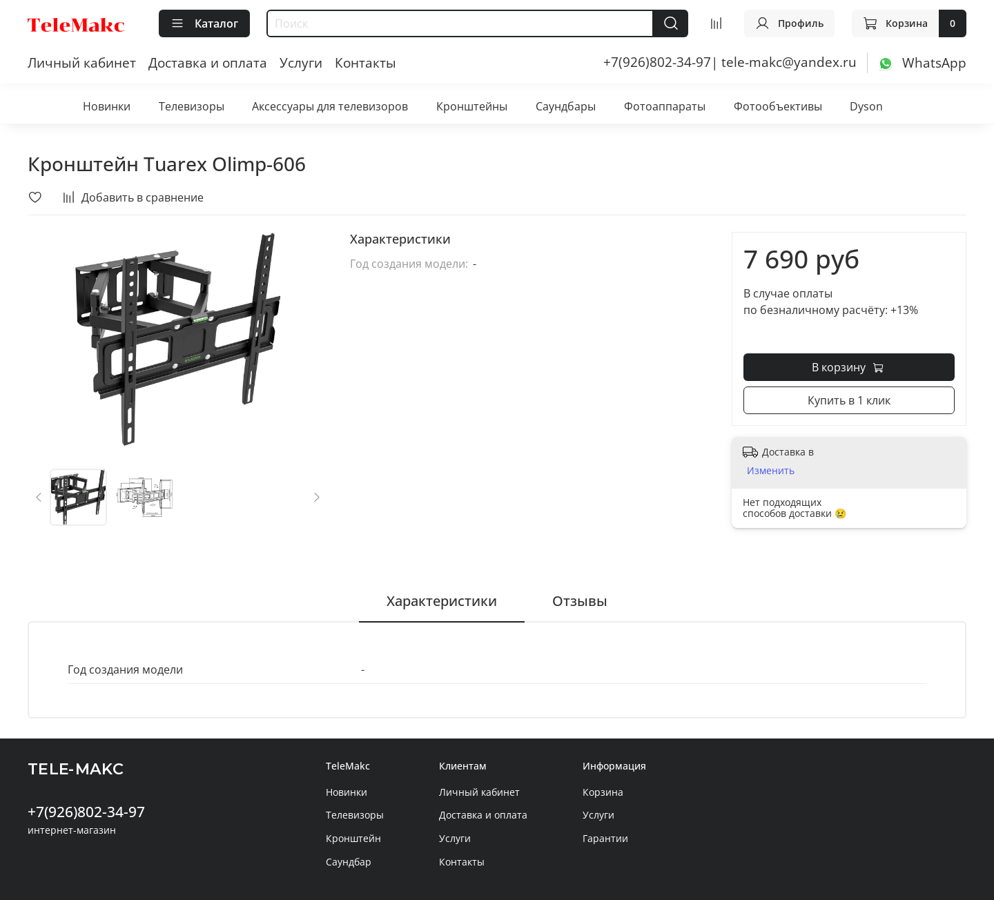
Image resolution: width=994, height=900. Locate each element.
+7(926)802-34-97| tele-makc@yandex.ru (730, 61)
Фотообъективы (778, 106)
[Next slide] (316, 497)
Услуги (301, 62)
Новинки (106, 106)
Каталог (204, 23)
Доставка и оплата (207, 62)
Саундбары (566, 106)
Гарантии (605, 838)
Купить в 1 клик (849, 400)
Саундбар (348, 861)
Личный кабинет (82, 62)
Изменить (771, 470)
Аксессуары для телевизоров (330, 106)
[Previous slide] (39, 497)
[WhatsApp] (922, 61)
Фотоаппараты (664, 106)
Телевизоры (191, 106)
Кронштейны (471, 106)
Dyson (866, 106)
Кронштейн (353, 838)
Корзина (603, 792)
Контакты (365, 62)
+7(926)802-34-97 (86, 811)
